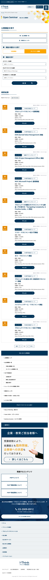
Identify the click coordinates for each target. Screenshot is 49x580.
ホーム (2, 12)
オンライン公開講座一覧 (12, 369)
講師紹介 (7, 425)
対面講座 (13, 51)
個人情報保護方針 (14, 569)
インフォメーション (7, 556)
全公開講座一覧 (24, 35)
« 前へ (16, 346)
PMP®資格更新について (14, 493)
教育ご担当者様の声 (11, 379)
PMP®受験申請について (14, 485)
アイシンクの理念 (7, 527)
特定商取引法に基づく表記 (33, 569)
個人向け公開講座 (7, 544)
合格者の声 (8, 376)
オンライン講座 (35, 51)
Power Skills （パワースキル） (12, 414)
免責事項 (23, 569)
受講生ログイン (31, 6)
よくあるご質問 (8, 400)
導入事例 (5, 535)
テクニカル (15, 97)
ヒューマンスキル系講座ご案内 (11, 386)
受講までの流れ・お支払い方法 (11, 395)
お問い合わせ (39, 6)
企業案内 (5, 548)
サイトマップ (5, 569)
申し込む (24, 123)
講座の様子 (8, 382)
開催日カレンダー (24, 40)
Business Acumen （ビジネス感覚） (13, 419)
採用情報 (5, 552)
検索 (25, 83)
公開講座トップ (8, 358)
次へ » (31, 346)
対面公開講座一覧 (10, 366)
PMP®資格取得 (8, 373)
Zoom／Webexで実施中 (20, 1)
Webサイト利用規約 (6, 573)
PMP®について (14, 478)
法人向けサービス (7, 539)
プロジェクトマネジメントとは (10, 531)
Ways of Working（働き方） (11, 409)
